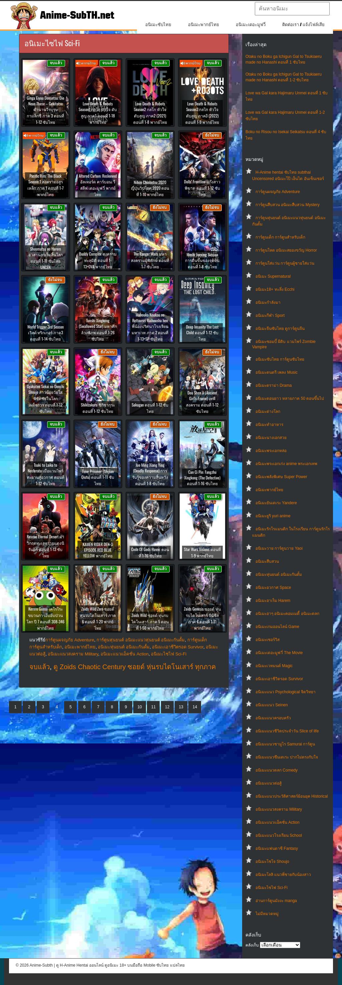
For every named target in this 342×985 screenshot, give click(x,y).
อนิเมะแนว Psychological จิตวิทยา (285, 692)
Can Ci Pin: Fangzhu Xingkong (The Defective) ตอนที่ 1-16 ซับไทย (202, 477)
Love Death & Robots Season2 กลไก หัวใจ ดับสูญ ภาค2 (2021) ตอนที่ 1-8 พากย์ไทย (150, 113)
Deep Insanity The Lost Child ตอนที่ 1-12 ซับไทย (202, 333)
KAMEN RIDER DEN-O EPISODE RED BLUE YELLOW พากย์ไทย (97, 549)
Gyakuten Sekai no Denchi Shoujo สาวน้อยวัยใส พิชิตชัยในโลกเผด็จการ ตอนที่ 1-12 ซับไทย (45, 398)
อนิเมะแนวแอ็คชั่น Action (277, 822)
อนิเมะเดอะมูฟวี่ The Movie (279, 652)
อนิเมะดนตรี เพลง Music (276, 372)
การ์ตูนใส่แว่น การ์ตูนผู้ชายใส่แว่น (284, 263)
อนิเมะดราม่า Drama (273, 385)
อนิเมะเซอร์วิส (267, 639)
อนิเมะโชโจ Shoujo (272, 861)
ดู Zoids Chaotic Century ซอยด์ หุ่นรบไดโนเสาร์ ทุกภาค (134, 666)
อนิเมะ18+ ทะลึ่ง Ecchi (274, 289)
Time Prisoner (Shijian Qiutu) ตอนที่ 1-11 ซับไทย (97, 477)
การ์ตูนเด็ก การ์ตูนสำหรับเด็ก (280, 237)
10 (139, 707)
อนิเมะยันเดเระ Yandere (276, 503)
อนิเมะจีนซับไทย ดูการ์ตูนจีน (280, 328)
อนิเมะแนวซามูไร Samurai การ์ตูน (285, 744)
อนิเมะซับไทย (158, 24)
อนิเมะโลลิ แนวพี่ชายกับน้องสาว (283, 874)
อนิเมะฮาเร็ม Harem (272, 600)
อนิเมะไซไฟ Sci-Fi (271, 887)
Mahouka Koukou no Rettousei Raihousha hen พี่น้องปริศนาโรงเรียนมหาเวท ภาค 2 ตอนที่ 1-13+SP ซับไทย (150, 327)
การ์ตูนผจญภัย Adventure (277, 191)
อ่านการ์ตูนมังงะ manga (276, 900)
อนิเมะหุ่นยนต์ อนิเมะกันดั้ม (278, 574)
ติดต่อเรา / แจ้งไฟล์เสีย (303, 24)
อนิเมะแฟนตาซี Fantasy (276, 848)
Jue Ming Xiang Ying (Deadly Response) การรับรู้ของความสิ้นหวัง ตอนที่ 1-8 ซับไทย (150, 474)
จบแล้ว (39, 666)
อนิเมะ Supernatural (273, 276)
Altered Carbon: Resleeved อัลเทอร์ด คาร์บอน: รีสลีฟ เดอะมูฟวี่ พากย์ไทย (98, 185)
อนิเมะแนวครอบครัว (273, 718)
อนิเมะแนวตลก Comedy (276, 770)
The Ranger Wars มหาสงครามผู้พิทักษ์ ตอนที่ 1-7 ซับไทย (150, 260)
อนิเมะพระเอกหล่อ (271, 450)
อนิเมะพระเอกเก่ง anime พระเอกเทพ (286, 463)
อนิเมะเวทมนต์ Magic (274, 665)
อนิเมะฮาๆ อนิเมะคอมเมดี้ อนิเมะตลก (287, 613)
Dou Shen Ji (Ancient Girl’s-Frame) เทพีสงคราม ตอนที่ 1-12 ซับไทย (202, 402)
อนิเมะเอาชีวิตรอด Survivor (279, 679)
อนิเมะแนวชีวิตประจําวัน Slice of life (287, 731)
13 (181, 707)
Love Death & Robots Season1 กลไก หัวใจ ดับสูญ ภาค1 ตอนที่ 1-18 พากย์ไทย (98, 113)
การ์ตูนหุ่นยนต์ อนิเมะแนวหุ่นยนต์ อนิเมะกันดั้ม (141, 639)
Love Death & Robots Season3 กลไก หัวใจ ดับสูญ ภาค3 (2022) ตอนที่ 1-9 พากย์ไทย (202, 113)
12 (167, 707)
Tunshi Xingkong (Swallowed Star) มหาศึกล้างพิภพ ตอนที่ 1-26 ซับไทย (98, 330)
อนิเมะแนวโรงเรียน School (278, 835)
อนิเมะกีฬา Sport (270, 315)
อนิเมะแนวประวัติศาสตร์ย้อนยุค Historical (291, 796)
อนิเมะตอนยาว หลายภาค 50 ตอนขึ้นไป (289, 398)
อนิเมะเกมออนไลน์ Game (277, 626)
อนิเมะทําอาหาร (269, 424)
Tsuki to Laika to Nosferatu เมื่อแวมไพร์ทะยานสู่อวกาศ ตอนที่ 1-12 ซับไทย (45, 474)
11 (153, 707)
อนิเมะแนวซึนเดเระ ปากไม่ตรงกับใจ (286, 757)
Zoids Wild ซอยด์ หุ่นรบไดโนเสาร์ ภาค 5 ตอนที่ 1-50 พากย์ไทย (150, 621)
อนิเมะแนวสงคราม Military (278, 809)
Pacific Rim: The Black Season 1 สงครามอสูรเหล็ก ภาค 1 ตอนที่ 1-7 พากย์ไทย (45, 185)
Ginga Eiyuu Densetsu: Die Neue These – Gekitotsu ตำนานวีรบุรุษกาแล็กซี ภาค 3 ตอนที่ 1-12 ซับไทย (45, 110)
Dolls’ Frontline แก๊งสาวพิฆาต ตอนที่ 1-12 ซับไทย (202, 188)
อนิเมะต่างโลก (267, 411)
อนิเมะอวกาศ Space (273, 587)
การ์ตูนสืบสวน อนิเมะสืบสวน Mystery (287, 204)
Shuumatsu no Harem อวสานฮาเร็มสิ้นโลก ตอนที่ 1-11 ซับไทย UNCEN (45, 258)
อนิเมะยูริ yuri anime (273, 516)
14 (195, 707)
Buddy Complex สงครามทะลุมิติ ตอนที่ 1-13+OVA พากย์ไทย (98, 260)
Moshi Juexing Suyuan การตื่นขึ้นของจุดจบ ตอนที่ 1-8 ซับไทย (202, 260)
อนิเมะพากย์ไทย (203, 24)
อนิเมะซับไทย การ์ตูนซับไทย (279, 359)
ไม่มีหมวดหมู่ (267, 913)
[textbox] (292, 8)
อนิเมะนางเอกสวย (271, 437)
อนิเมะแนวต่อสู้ (268, 783)
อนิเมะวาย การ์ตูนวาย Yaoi (279, 548)
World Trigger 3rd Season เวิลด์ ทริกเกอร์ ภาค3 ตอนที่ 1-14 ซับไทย (45, 333)
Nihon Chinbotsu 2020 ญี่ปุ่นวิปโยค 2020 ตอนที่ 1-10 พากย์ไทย (150, 188)
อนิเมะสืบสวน (267, 561)
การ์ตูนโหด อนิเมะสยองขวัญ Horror (286, 250)
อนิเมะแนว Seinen (271, 705)
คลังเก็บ (252, 945)
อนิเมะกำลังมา (268, 302)
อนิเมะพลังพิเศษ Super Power (281, 476)
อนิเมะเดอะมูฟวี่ (251, 24)
